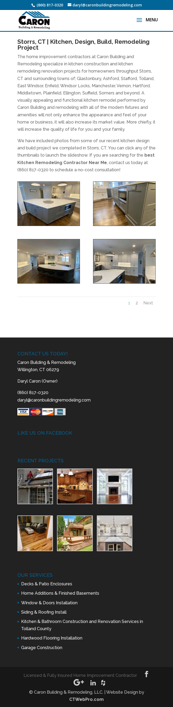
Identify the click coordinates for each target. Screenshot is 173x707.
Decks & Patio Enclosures (46, 583)
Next (148, 302)
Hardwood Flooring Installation (51, 638)
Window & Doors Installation (49, 602)
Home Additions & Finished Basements (60, 593)
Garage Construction (41, 647)
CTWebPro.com (86, 699)
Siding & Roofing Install (44, 612)
